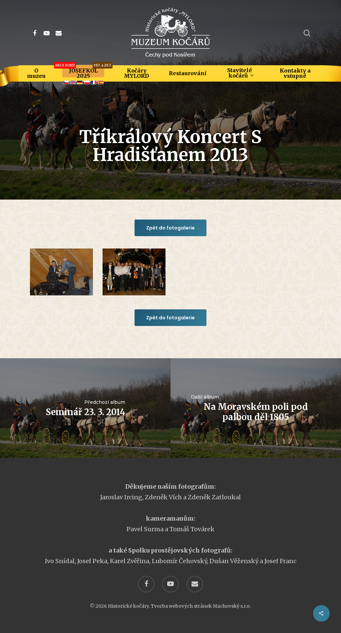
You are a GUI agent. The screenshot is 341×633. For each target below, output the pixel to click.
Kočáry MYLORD (136, 73)
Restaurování (187, 73)
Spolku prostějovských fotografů (179, 550)
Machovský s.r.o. (232, 606)
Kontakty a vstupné (295, 73)
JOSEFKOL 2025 (83, 73)
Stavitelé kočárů (240, 73)
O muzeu (36, 73)
